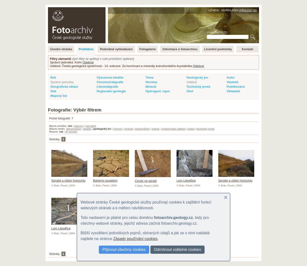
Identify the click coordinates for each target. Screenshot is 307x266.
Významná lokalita (110, 77)
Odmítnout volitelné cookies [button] (177, 249)
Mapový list (58, 96)
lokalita (87, 128)
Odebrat (88, 62)
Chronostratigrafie (110, 82)
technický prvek (205, 128)
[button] (226, 197)
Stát (53, 91)
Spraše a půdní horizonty (69, 178)
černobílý (91, 125)
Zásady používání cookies (135, 239)
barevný (78, 125)
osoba (191, 128)
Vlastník (232, 82)
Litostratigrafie (107, 86)
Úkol (189, 91)
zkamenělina (142, 128)
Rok (53, 77)
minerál (128, 128)
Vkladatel (233, 91)
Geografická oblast (64, 86)
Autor (231, 77)
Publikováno (236, 86)
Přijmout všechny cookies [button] (124, 249)
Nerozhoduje (73, 128)
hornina (117, 128)
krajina (155, 128)
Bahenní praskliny (111, 178)
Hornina (151, 82)
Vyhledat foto (217, 32)
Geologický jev (197, 77)
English (100, 10)
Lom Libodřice (195, 178)
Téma (149, 77)
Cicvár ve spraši (153, 179)
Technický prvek (198, 86)
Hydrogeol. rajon (157, 91)
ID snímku (71, 131)
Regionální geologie (111, 91)
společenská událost (173, 128)
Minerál (150, 86)
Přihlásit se (248, 10)
